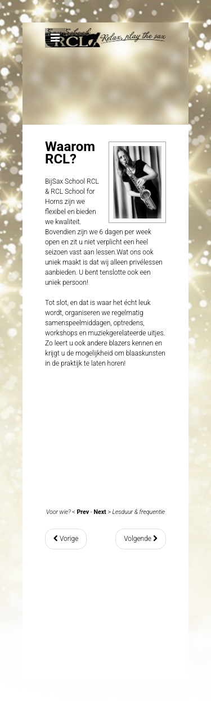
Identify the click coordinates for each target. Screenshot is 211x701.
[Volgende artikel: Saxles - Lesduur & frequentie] (140, 539)
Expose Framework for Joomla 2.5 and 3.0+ (105, 68)
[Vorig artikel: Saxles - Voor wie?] (66, 539)
